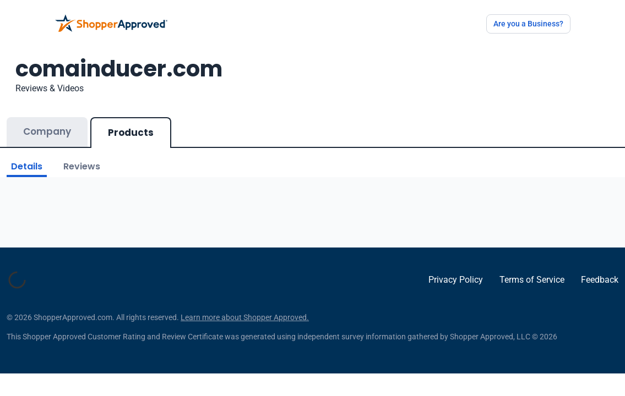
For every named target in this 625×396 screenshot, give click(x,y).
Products (131, 132)
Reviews (81, 166)
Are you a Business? (528, 23)
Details (26, 166)
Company (47, 131)
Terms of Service (531, 285)
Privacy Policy (455, 285)
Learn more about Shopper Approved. (245, 328)
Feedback (599, 285)
